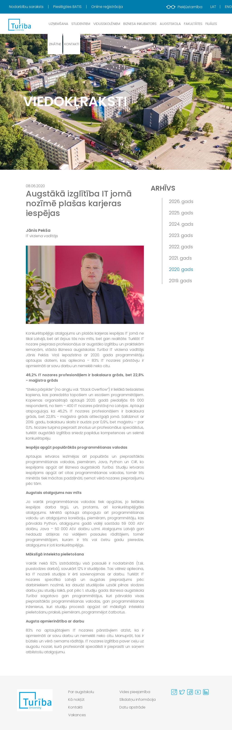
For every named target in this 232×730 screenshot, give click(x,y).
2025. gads (181, 213)
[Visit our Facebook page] (190, 692)
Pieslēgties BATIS (67, 6)
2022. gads (181, 247)
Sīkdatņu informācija (137, 699)
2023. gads (181, 235)
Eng (228, 6)
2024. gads (181, 224)
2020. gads (181, 269)
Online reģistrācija (107, 6)
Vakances (77, 715)
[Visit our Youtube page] (198, 692)
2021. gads (180, 258)
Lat (213, 6)
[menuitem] (30, 7)
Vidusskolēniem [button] (106, 23)
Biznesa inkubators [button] (140, 23)
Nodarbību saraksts (26, 6)
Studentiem (80, 23)
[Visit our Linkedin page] (206, 692)
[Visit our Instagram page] (174, 692)
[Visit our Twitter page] (182, 692)
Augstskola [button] (170, 23)
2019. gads (180, 281)
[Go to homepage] (35, 704)
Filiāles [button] (211, 23)
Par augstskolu (81, 691)
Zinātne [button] (55, 44)
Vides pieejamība (134, 691)
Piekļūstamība (184, 7)
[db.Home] (19, 24)
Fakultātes (193, 23)
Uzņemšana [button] (58, 23)
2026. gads (181, 201)
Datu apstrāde (132, 707)
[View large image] (85, 285)
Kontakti (71, 44)
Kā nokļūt (76, 699)
